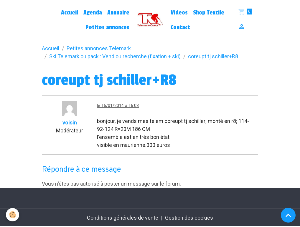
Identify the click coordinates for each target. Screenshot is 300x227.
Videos (179, 12)
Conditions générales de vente (122, 218)
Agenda (92, 12)
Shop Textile (208, 12)
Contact (180, 27)
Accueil (69, 12)
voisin (69, 122)
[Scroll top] (288, 215)
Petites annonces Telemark (99, 48)
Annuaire (118, 12)
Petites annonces (107, 27)
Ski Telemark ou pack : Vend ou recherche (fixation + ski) (115, 56)
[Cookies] (12, 214)
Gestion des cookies (189, 218)
